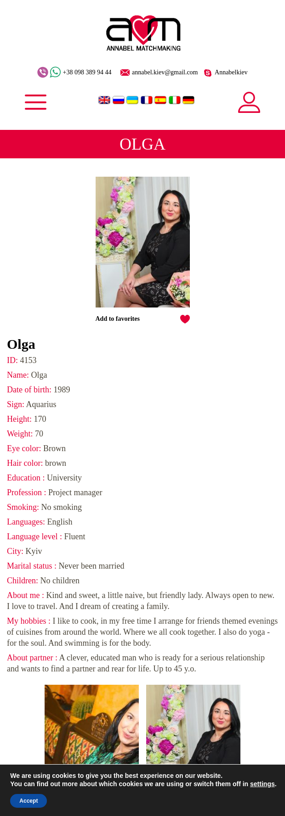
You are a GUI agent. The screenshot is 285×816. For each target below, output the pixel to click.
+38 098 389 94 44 (87, 72)
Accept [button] (28, 801)
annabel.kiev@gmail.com (165, 72)
